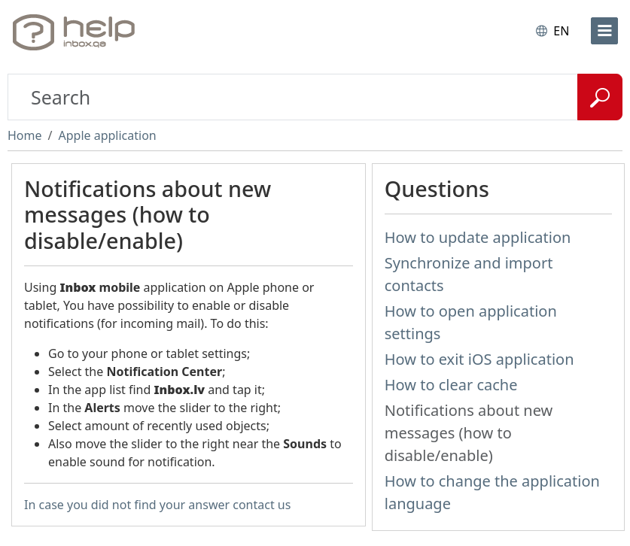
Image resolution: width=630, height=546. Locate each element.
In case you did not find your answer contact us (157, 504)
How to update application (478, 237)
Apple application (107, 135)
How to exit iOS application (479, 359)
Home (25, 135)
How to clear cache (451, 385)
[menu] (604, 30)
